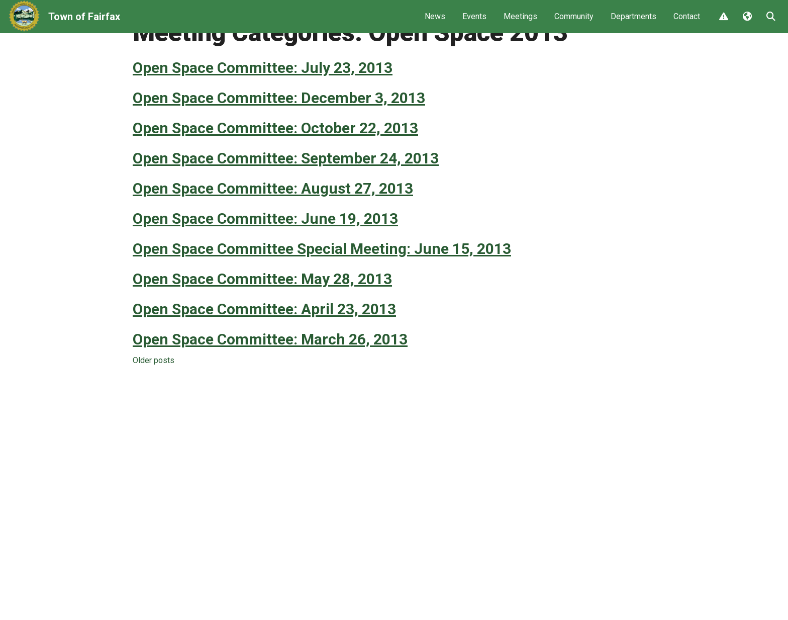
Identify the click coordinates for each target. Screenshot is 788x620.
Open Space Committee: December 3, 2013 (279, 136)
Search (770, 24)
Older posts (153, 398)
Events (474, 23)
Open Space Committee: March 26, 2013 (270, 377)
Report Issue (723, 24)
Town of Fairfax (84, 23)
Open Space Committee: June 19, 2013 (265, 256)
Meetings (520, 23)
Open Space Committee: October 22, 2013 (275, 166)
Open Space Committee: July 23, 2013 (262, 106)
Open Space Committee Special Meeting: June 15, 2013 (322, 287)
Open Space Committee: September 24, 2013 (286, 196)
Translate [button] (746, 24)
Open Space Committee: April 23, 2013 (264, 347)
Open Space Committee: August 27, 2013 (273, 226)
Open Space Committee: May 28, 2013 (262, 317)
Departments (633, 23)
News (435, 23)
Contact (686, 23)
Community (574, 23)
